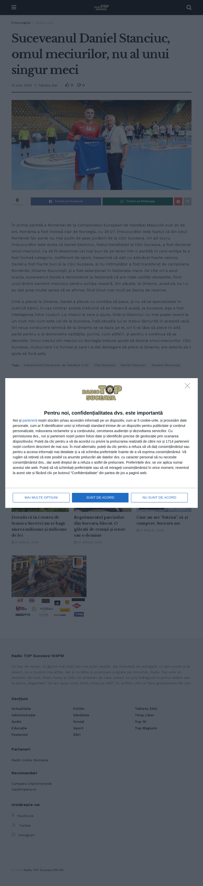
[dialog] (101, 443)
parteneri (29, 420)
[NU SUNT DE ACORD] (189, 387)
